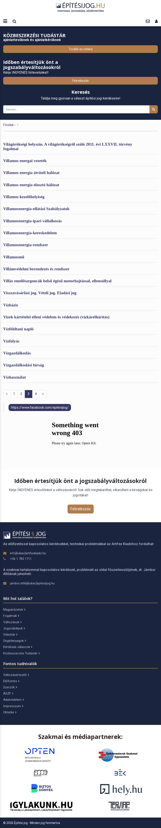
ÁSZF (8, 693)
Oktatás (9, 712)
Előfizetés (11, 681)
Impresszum (13, 706)
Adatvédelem (13, 700)
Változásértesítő (16, 675)
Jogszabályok (14, 628)
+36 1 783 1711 (21, 559)
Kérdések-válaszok (17, 647)
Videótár (10, 634)
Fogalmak (11, 616)
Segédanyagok (14, 641)
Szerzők (10, 687)
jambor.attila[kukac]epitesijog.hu (32, 583)
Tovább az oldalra (81, 49)
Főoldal (8, 125)
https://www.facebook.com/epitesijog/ (40, 407)
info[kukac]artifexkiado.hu (28, 553)
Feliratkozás (80, 80)
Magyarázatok (14, 609)
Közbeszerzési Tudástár (21, 653)
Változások (12, 622)
